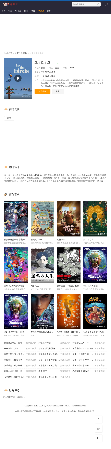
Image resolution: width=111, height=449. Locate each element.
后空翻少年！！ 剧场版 (89, 348)
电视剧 (18, 11)
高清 (9, 118)
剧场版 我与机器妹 (54, 348)
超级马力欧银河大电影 (14, 286)
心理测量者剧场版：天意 (89, 371)
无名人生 (35, 286)
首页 (3, 11)
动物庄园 (61, 239)
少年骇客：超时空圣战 (20, 377)
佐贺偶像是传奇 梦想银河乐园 (17, 239)
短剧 (49, 11)
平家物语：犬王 (20, 348)
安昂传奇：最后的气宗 (93, 332)
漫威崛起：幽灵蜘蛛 (20, 365)
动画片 (41, 11)
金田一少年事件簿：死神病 (89, 365)
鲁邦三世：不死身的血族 (68, 286)
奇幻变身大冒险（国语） (15, 332)
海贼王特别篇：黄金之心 (20, 354)
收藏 (58, 91)
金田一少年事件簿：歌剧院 (89, 354)
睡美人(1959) (36, 239)
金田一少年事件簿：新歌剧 (89, 360)
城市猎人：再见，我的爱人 (54, 365)
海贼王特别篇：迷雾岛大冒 (54, 354)
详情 (78, 86)
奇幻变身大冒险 (90, 286)
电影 (10, 11)
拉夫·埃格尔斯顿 (48, 72)
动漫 (33, 11)
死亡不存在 (88, 239)
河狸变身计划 (54, 342)
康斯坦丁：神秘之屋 (54, 377)
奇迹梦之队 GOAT (89, 342)
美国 (57, 68)
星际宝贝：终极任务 (20, 360)
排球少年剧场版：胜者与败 (20, 371)
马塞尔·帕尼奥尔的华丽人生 (69, 332)
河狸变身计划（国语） (20, 342)
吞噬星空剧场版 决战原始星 (43, 332)
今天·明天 (54, 371)
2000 (71, 68)
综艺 (26, 11)
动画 (43, 68)
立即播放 (42, 91)
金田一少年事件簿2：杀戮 (54, 360)
